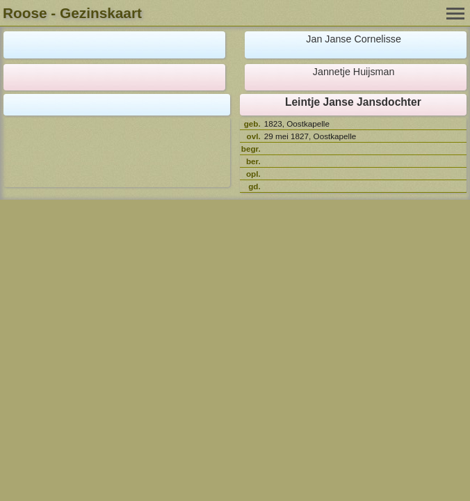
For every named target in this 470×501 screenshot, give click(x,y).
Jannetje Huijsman (354, 71)
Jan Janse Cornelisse (353, 39)
